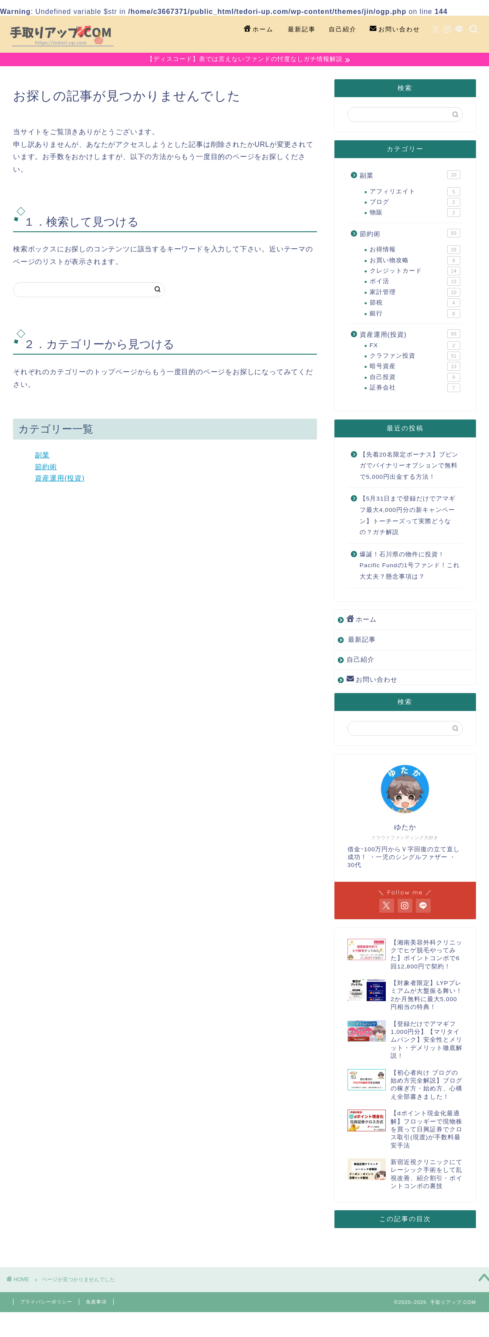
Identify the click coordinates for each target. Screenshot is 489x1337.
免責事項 (96, 1302)
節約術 (46, 467)
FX (415, 346)
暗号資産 (415, 367)
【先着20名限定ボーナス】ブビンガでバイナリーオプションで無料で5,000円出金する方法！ (409, 466)
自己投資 (415, 378)
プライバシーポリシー (46, 1302)
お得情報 (415, 250)
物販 (415, 214)
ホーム (258, 29)
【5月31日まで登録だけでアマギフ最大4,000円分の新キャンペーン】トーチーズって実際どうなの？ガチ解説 (408, 517)
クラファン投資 (415, 356)
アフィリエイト (415, 192)
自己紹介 (343, 29)
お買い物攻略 (415, 261)
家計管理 (415, 293)
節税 (415, 303)
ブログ (415, 203)
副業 (42, 456)
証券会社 (415, 388)
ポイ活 (415, 282)
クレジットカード (415, 271)
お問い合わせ (395, 29)
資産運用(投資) (60, 479)
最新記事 (302, 29)
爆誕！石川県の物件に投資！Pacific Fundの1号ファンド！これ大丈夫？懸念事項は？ (410, 566)
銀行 (415, 314)
